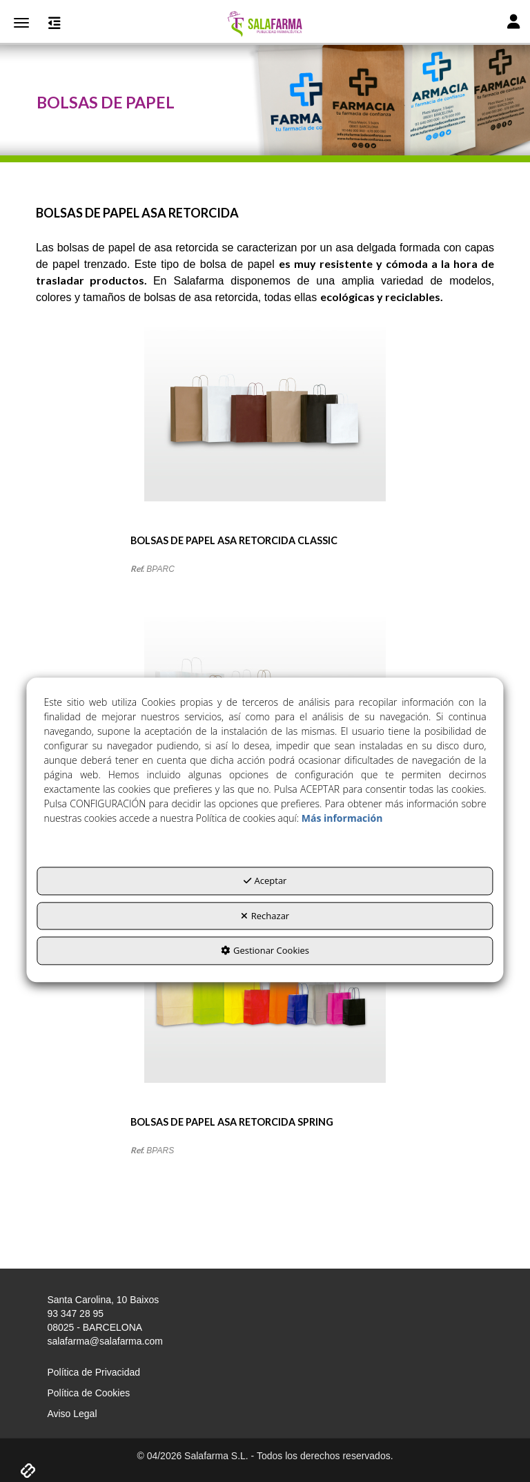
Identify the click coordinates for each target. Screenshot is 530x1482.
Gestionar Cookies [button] (265, 951)
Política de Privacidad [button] (93, 1372)
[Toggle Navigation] (513, 23)
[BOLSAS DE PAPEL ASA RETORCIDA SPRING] (265, 1011)
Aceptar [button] (265, 880)
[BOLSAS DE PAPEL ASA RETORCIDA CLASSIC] (265, 430)
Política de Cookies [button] (88, 1392)
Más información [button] (342, 818)
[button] (265, 24)
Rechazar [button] (265, 916)
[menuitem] (264, 1372)
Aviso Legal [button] (72, 1413)
